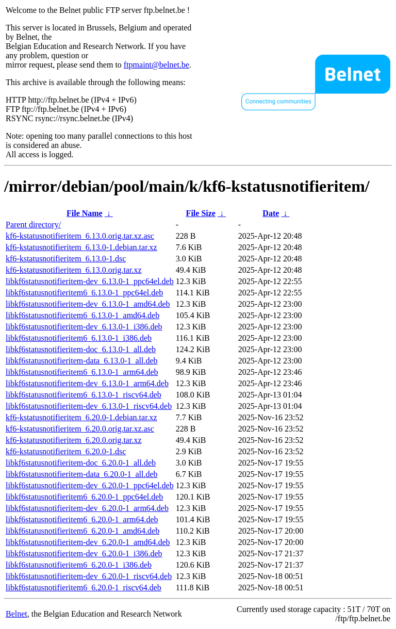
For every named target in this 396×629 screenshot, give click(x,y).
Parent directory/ (33, 224)
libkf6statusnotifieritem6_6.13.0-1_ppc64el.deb (84, 292)
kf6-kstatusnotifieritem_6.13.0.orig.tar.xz (74, 270)
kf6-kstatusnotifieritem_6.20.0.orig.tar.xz (74, 440)
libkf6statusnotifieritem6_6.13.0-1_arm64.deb (82, 372)
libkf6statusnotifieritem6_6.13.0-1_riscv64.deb (83, 394)
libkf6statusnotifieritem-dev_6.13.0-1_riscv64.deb (89, 406)
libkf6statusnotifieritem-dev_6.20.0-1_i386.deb (84, 553)
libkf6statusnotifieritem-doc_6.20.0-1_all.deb (81, 462)
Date (270, 213)
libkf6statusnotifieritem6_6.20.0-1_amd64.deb (82, 530)
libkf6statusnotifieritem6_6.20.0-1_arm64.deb (82, 519)
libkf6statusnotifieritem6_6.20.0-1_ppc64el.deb (84, 496)
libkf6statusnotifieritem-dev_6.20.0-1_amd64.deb (88, 542)
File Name (85, 213)
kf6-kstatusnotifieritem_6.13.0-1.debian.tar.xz (81, 247)
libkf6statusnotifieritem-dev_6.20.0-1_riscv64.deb (89, 576)
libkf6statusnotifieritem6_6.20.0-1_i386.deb (79, 564)
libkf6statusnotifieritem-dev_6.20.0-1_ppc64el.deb (90, 485)
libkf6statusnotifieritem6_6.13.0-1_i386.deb (79, 338)
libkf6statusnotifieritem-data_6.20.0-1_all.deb (82, 474)
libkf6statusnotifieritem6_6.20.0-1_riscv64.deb (83, 587)
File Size (201, 213)
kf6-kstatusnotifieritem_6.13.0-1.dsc (66, 258)
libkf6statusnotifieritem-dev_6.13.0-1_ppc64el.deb (90, 281)
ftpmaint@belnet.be (156, 64)
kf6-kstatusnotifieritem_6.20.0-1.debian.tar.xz (81, 417)
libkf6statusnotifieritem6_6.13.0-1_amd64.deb (82, 315)
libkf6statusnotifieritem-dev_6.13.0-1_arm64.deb (87, 383)
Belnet (16, 613)
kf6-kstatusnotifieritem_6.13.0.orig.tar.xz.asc (80, 235)
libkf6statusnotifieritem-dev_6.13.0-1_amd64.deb (88, 304)
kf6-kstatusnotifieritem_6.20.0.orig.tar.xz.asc (80, 428)
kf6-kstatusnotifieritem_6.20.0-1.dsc (66, 451)
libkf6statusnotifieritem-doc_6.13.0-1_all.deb (81, 349)
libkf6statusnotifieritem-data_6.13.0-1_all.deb (82, 360)
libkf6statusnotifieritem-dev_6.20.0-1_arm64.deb (87, 508)
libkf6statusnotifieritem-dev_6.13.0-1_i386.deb (84, 326)
